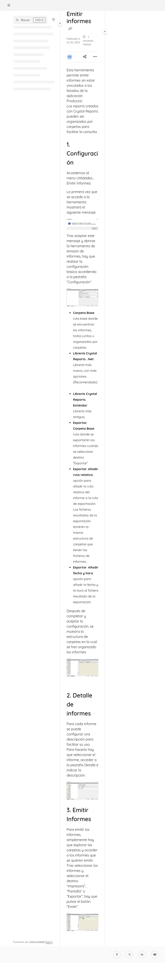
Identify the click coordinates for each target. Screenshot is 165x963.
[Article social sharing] (84, 57)
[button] (30, 20)
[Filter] (53, 19)
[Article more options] (95, 57)
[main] (82, 478)
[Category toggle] (60, 23)
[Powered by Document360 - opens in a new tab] (33, 942)
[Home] (8, 5)
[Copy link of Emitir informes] (70, 28)
